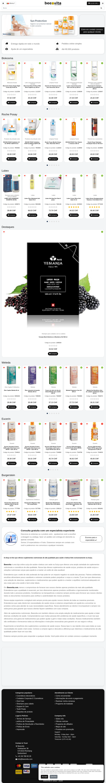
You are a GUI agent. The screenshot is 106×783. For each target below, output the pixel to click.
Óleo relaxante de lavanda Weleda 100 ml (32, 390)
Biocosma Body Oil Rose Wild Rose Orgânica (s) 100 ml (32, 86)
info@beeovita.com (25, 758)
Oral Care (20, 700)
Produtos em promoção (65, 728)
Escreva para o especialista (91, 537)
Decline (53, 777)
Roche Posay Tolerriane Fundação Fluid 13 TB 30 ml (94, 142)
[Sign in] (3, 3)
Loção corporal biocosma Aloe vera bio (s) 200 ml (73, 86)
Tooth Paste (21, 708)
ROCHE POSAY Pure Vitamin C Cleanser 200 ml (74, 142)
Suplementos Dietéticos (33, 498)
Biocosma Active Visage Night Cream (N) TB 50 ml (11, 86)
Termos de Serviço (24, 717)
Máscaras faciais (12, 82)
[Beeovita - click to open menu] (102, 3)
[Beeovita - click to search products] (101, 8)
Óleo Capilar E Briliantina (12, 386)
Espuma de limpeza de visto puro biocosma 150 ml (53, 86)
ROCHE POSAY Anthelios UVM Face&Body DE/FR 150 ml (32, 143)
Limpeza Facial (53, 82)
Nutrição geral (54, 498)
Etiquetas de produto (25, 711)
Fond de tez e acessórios (95, 138)
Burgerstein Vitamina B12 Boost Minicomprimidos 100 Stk (74, 503)
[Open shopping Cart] (93, 3)
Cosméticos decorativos (26, 695)
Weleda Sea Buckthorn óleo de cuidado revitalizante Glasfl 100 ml (94, 391)
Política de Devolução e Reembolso (30, 723)
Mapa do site (61, 725)
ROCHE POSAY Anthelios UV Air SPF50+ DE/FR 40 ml (11, 142)
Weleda (33, 386)
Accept (44, 777)
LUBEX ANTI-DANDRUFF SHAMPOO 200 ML (11, 198)
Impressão (21, 728)
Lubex (33, 194)
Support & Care (23, 705)
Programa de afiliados (64, 723)
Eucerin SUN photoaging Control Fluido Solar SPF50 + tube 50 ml (74, 447)
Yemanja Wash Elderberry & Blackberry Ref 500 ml (53, 336)
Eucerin (12, 442)
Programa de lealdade (64, 702)
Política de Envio (23, 725)
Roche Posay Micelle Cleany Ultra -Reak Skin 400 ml (53, 142)
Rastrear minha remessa (65, 700)
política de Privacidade (25, 720)
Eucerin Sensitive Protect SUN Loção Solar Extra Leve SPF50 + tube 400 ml (32, 447)
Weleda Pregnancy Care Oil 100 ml (74, 390)
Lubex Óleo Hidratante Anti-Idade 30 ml (32, 198)
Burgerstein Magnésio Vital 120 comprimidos (32, 502)
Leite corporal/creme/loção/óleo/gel (33, 83)
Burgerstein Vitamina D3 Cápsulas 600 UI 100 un (95, 502)
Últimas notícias (62, 720)
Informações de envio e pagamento (69, 697)
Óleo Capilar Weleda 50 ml (11, 389)
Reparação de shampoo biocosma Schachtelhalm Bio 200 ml (94, 87)
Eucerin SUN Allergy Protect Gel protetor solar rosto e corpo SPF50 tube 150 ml (53, 447)
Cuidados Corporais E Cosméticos (30, 697)
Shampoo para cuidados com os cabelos (95, 83)
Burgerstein (12, 498)
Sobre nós (60, 717)
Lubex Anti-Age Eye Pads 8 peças (53, 198)
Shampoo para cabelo (25, 702)
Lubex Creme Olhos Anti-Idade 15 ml (74, 198)
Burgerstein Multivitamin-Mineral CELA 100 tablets (53, 502)
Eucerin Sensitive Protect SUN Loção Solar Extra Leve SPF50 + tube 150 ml (11, 447)
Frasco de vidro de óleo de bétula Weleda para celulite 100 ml (53, 391)
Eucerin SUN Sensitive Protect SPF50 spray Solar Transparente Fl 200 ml (94, 447)
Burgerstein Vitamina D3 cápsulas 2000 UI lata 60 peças (12, 503)
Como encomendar (63, 695)
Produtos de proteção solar (12, 138)
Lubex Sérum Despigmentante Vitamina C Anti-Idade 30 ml (94, 198)
